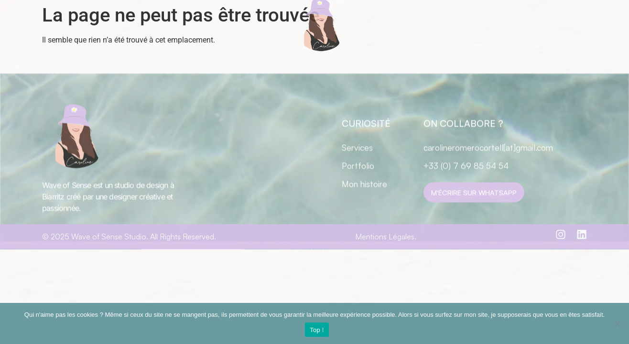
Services (357, 165)
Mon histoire (364, 201)
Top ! (317, 329)
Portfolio (358, 183)
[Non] (617, 323)
